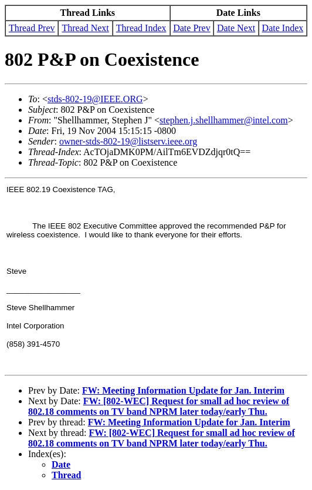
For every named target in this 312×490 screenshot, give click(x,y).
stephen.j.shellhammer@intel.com (224, 120)
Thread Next (85, 28)
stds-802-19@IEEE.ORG (95, 99)
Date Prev (192, 28)
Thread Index (141, 28)
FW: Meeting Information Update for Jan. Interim (183, 390)
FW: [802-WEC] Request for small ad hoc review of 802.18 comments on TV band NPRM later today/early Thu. (158, 406)
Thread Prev (32, 28)
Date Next (236, 28)
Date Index (283, 28)
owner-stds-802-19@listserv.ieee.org (128, 141)
